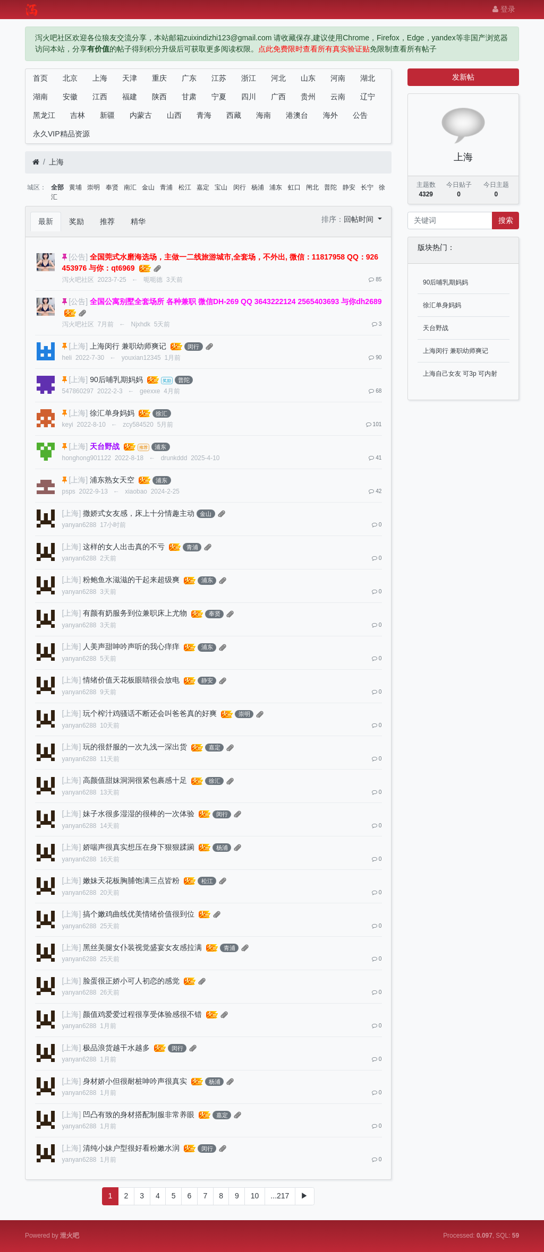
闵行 (239, 187)
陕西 (159, 96)
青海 (204, 115)
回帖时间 (360, 219)
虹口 (294, 187)
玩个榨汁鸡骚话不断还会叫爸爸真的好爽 (150, 713)
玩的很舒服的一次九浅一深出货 (135, 746)
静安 (349, 187)
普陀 (330, 187)
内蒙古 (141, 115)
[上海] (78, 346)
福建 (129, 96)
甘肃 (189, 96)
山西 (174, 115)
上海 (99, 78)
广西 (278, 96)
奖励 (76, 221)
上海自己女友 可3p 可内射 (460, 373)
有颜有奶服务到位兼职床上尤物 (135, 613)
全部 (57, 187)
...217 (279, 1195)
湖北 (367, 78)
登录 (503, 9)
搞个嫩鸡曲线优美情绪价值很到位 (138, 914)
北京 (70, 78)
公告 (360, 115)
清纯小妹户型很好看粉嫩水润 (131, 1148)
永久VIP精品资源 (61, 133)
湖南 (40, 96)
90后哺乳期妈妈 (116, 379)
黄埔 (75, 187)
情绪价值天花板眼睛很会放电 (131, 680)
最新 (45, 221)
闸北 (312, 187)
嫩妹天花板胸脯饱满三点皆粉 (131, 880)
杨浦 (257, 187)
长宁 (367, 187)
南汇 (130, 187)
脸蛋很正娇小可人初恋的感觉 (131, 981)
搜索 (505, 220)
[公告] (78, 257)
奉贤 (112, 187)
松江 (184, 187)
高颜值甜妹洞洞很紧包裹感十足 (135, 780)
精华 (138, 221)
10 (255, 1195)
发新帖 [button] (463, 77)
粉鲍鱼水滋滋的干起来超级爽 (131, 579)
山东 (308, 78)
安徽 (70, 96)
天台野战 (435, 328)
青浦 (166, 187)
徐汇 (161, 413)
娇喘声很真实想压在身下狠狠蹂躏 (138, 847)
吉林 (77, 115)
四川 (248, 96)
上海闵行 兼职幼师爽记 (128, 346)
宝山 (221, 187)
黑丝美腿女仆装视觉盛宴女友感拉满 (142, 947)
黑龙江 (44, 115)
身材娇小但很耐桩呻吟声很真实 (135, 1081)
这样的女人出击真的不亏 (124, 546)
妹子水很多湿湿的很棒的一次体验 (138, 813)
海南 (263, 115)
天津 (129, 78)
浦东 (275, 187)
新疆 (107, 115)
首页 (40, 78)
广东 (189, 78)
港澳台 (297, 115)
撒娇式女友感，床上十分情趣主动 (138, 513)
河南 (337, 78)
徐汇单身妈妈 (112, 413)
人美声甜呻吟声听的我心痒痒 (131, 646)
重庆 (159, 78)
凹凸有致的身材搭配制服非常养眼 (138, 1114)
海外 (330, 115)
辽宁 (367, 96)
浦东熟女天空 (112, 480)
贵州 (308, 96)
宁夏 (218, 96)
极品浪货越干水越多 (116, 1047)
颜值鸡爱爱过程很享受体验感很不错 (142, 1014)
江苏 (218, 78)
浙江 (248, 78)
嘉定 (203, 187)
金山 (148, 187)
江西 (99, 96)
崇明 (93, 187)
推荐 (107, 221)
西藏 (233, 115)
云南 (337, 96)
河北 (278, 78)
